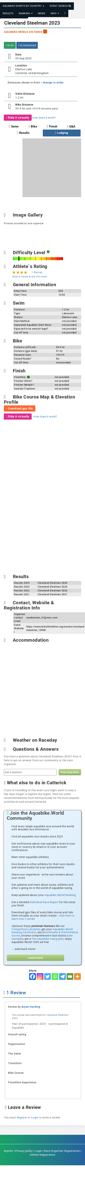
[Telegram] (62, 976)
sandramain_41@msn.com (42, 617)
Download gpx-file (19, 408)
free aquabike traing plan (48, 938)
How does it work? (44, 117)
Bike (33, 126)
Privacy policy (24, 1150)
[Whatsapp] (55, 976)
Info (55, 13)
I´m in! (10, 45)
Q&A (71, 126)
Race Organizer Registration (62, 1150)
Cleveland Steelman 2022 (52, 590)
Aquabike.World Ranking (60, 895)
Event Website (19, 628)
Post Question (70, 772)
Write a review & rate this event (29, 276)
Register (22, 1117)
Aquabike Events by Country (23, 5)
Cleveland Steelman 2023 (32, 23)
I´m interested (27, 45)
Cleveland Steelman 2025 (52, 582)
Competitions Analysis (26, 929)
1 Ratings (37, 272)
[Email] (70, 976)
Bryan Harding (30, 1006)
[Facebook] (32, 976)
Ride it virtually (17, 117)
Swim (13, 126)
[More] (77, 976)
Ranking (26, 13)
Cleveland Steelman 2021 (52, 594)
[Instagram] (40, 976)
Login (35, 1117)
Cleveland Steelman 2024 (52, 586)
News (41, 13)
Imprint (8, 1150)
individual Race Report (44, 902)
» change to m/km (52, 82)
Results (8, 13)
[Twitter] (47, 976)
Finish (52, 126)
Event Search (60, 5)
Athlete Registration (42, 1154)
